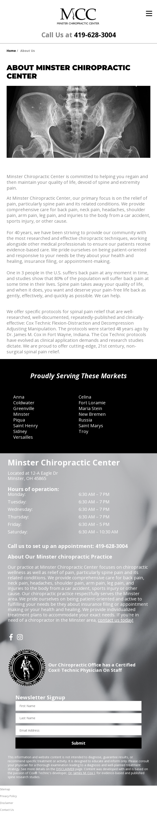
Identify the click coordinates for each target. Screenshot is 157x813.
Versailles (23, 437)
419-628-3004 (95, 34)
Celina (85, 397)
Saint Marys (91, 426)
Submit (78, 743)
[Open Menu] (149, 13)
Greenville (23, 408)
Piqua (19, 420)
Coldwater (23, 403)
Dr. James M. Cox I (81, 773)
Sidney (20, 431)
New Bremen (92, 414)
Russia (85, 420)
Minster (21, 414)
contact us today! (115, 620)
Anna (18, 397)
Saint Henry (25, 426)
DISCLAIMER (65, 769)
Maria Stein (90, 408)
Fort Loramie (92, 403)
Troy (83, 431)
